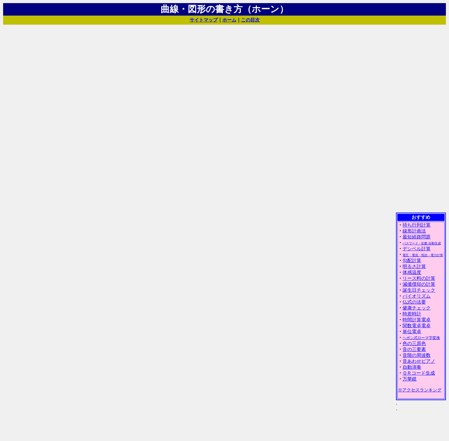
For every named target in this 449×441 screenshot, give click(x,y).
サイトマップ (204, 19)
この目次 (250, 19)
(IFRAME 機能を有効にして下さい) (421, 326)
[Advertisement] (421, 118)
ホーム (229, 19)
